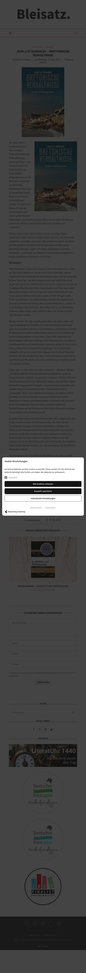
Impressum (50, 508)
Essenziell (10, 477)
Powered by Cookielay (14, 511)
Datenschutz (36, 508)
